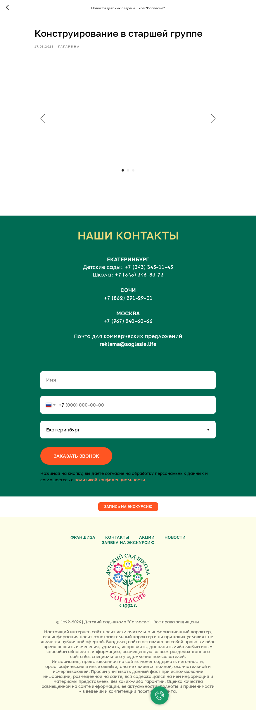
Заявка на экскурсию (128, 542)
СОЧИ (128, 290)
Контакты (117, 537)
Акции (147, 537)
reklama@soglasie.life (128, 344)
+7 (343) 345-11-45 (148, 267)
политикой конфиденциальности (110, 480)
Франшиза (82, 537)
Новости (175, 537)
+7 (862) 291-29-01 (128, 298)
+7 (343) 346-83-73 (139, 275)
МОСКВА (128, 313)
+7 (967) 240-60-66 (128, 321)
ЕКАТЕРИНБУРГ (128, 259)
